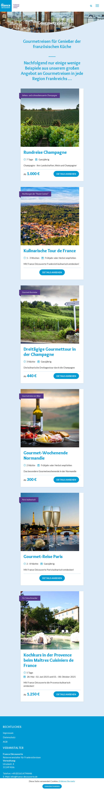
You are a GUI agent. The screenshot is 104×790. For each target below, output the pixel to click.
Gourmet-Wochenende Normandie (46, 455)
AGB (5, 741)
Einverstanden (52, 786)
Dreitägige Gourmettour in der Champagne (50, 351)
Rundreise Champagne (45, 152)
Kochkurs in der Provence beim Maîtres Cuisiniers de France (49, 660)
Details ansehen (66, 174)
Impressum (8, 733)
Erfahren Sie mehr (67, 781)
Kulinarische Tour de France (50, 250)
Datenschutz (9, 737)
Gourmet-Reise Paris (43, 556)
